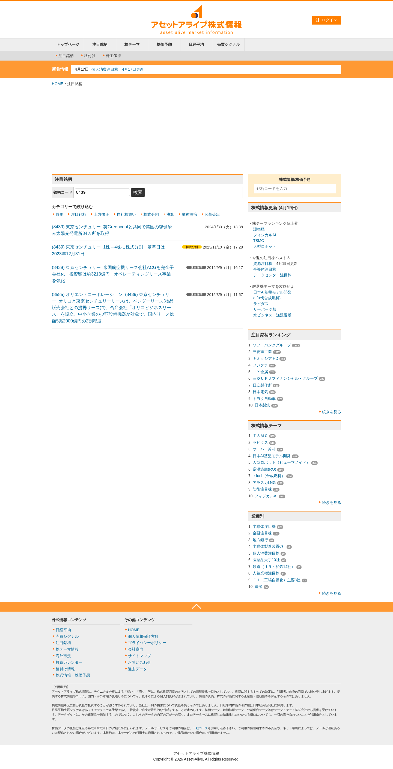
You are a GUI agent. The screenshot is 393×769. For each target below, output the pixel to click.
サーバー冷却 (264, 309)
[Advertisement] (196, 130)
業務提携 (189, 214)
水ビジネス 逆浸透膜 (272, 315)
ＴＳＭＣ (260, 435)
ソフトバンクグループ (272, 345)
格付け (88, 55)
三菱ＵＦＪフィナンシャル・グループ (285, 378)
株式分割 (151, 214)
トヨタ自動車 (264, 398)
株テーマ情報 (67, 649)
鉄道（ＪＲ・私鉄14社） (274, 566)
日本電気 (260, 392)
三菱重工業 (262, 351)
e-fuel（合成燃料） (269, 476)
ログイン (329, 20)
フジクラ (260, 365)
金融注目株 (262, 533)
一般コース (200, 728)
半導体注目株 (264, 269)
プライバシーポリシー (147, 643)
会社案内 (135, 649)
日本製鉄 (262, 405)
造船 (258, 586)
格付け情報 (65, 669)
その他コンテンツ (139, 620)
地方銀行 (260, 540)
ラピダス (261, 303)
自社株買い (126, 214)
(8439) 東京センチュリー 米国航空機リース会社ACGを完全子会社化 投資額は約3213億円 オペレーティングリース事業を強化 (113, 274)
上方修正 (101, 214)
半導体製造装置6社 (269, 546)
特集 (59, 214)
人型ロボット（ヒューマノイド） (281, 462)
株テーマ (132, 44)
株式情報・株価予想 (73, 675)
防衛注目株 (262, 489)
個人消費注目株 (266, 553)
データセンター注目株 (272, 275)
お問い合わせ (139, 662)
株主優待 (111, 55)
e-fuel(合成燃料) (267, 298)
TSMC (258, 240)
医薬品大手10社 (266, 560)
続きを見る (331, 412)
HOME (57, 84)
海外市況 (63, 656)
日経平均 (196, 44)
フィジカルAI (264, 235)
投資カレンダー (69, 662)
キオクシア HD (265, 358)
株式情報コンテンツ (69, 620)
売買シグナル (228, 44)
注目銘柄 (100, 44)
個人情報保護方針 (143, 636)
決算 (170, 214)
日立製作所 (262, 385)
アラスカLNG (264, 482)
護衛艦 (259, 229)
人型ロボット (264, 246)
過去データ (137, 669)
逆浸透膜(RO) (264, 469)
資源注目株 (262, 263)
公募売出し (214, 214)
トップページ (67, 44)
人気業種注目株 (266, 573)
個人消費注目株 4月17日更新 (117, 69)
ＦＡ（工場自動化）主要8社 (277, 580)
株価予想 (164, 44)
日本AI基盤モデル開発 (272, 292)
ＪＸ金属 (260, 372)
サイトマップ (139, 656)
